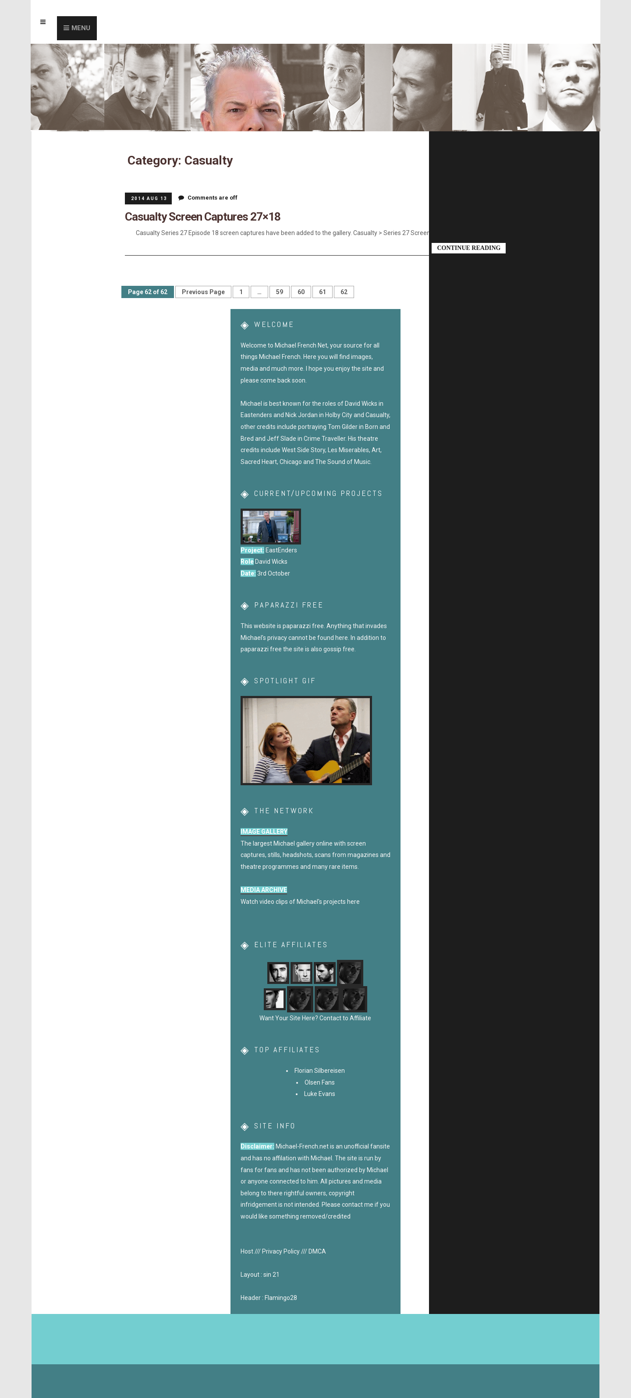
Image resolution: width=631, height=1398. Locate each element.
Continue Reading (469, 247)
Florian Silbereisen (319, 1070)
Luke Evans (319, 1093)
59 (279, 291)
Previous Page (203, 291)
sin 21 (271, 1274)
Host (247, 1250)
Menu (80, 28)
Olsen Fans (320, 1081)
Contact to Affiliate (344, 1018)
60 (301, 291)
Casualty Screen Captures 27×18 (196, 216)
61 (322, 291)
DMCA (317, 1250)
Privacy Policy (281, 1250)
